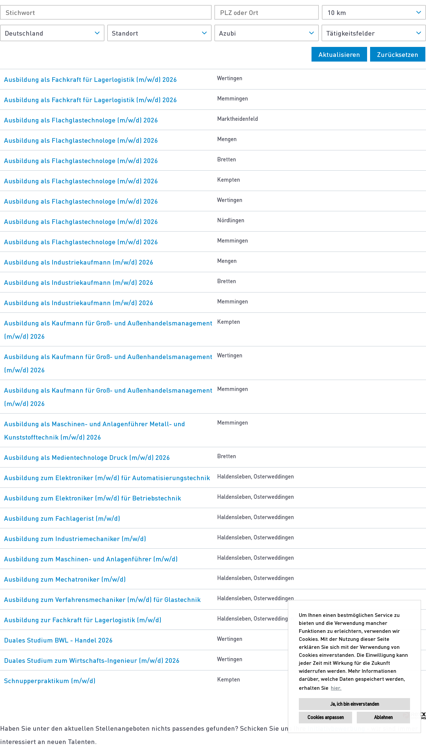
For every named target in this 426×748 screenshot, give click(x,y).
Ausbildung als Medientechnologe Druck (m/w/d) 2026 (87, 457)
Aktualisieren (339, 54)
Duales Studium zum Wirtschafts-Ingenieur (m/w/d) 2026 (92, 660)
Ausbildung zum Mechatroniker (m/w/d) (65, 579)
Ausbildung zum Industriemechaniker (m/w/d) (75, 538)
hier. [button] (336, 687)
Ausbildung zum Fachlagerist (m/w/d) (62, 518)
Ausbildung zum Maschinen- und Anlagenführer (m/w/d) (91, 559)
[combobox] (374, 12)
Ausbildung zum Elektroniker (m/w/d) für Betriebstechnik (92, 498)
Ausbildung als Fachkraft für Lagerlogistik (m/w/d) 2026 (90, 79)
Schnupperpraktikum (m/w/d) (50, 680)
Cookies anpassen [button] (326, 717)
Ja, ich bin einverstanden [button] (354, 704)
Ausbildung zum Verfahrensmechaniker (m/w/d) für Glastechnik (102, 599)
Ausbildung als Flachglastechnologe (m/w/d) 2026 (81, 120)
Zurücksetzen (397, 54)
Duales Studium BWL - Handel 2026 (58, 640)
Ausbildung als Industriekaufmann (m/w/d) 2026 (78, 262)
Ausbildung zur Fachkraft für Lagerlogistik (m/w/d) (82, 620)
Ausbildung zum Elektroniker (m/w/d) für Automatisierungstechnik (107, 477)
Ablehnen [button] (383, 717)
